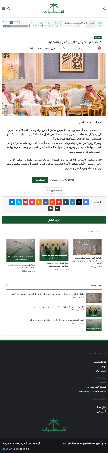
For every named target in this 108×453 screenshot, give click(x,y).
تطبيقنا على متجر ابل (96, 387)
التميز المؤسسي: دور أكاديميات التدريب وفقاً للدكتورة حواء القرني (21, 266)
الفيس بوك (101, 370)
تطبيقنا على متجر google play (92, 391)
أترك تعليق (54, 220)
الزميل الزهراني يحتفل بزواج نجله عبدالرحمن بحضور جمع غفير (57, 265)
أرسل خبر (101, 411)
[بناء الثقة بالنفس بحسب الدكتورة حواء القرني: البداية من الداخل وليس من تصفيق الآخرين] (87, 247)
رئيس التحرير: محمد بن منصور (81, 48)
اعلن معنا (101, 407)
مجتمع (97, 37)
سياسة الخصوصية (11, 443)
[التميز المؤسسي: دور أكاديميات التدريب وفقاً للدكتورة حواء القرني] (20, 250)
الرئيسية (36, 443)
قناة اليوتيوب (100, 362)
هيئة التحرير (26, 443)
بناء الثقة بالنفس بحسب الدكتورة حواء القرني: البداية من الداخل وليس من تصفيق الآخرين (87, 261)
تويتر (104, 366)
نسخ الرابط (40, 180)
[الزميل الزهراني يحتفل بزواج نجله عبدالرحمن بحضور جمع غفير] (54, 250)
